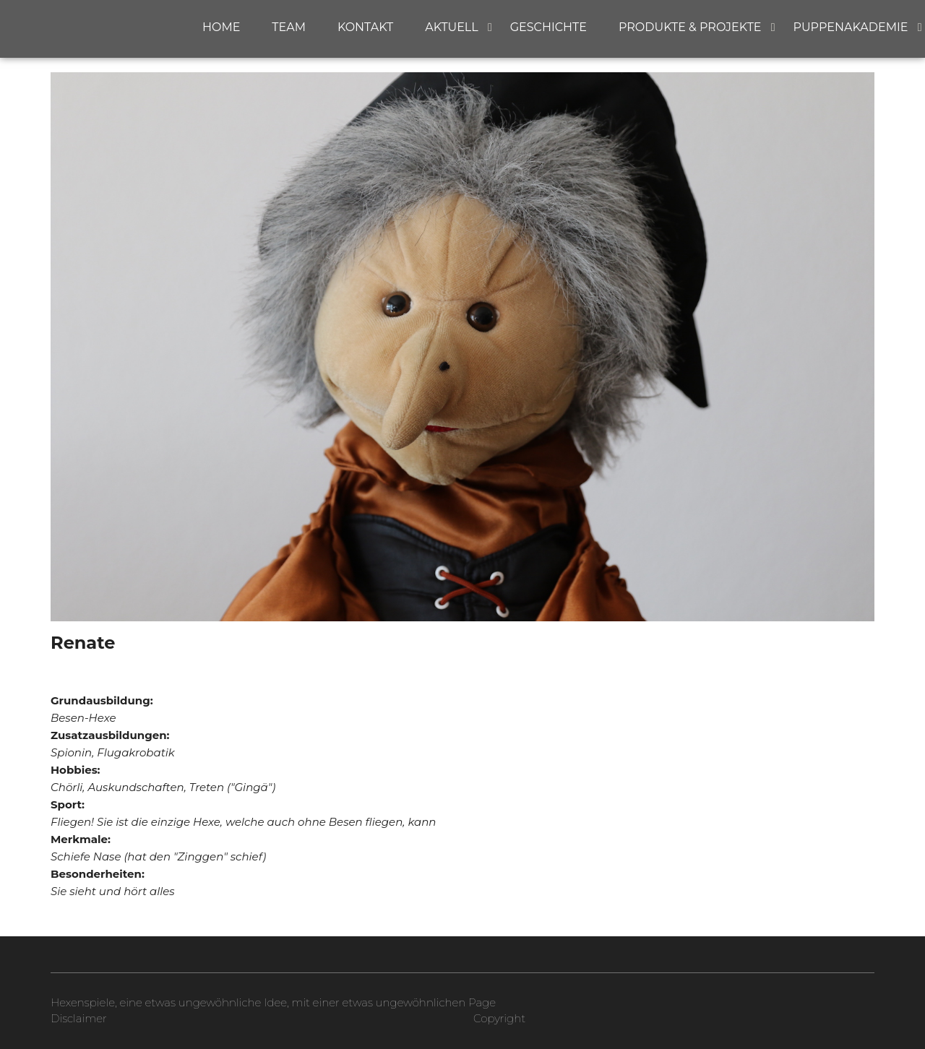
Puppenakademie (850, 27)
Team (289, 27)
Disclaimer (79, 1018)
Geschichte (548, 27)
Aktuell (451, 27)
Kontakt (365, 27)
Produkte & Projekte (690, 27)
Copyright (499, 1018)
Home (221, 27)
